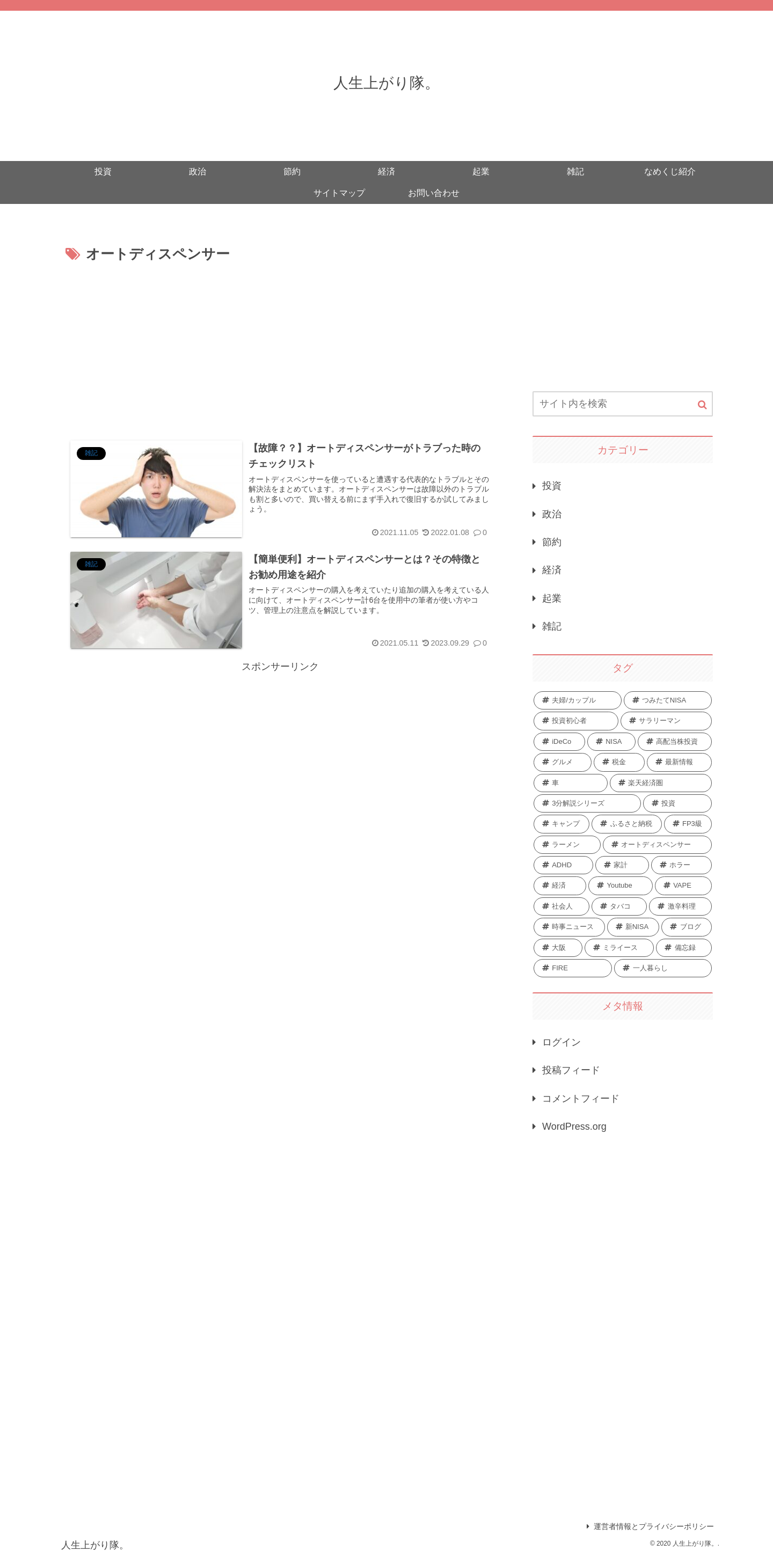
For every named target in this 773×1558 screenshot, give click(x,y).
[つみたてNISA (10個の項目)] (668, 700)
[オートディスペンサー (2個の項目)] (657, 845)
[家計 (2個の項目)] (622, 865)
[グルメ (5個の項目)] (563, 762)
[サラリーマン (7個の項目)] (666, 721)
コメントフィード (580, 1098)
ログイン (561, 1042)
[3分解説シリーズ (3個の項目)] (587, 803)
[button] (702, 405)
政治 (551, 514)
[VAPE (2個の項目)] (683, 885)
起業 (551, 598)
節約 (551, 542)
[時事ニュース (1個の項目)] (569, 927)
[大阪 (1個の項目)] (558, 948)
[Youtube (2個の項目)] (620, 885)
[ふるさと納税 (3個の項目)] (626, 824)
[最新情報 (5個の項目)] (679, 762)
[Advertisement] (280, 347)
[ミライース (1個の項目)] (619, 948)
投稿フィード (571, 1070)
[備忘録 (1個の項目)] (684, 948)
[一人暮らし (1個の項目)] (663, 968)
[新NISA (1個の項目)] (633, 927)
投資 (551, 485)
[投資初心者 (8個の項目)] (576, 721)
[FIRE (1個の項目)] (573, 968)
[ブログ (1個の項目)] (686, 927)
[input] (623, 403)
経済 (551, 570)
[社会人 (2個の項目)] (561, 906)
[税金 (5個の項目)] (619, 762)
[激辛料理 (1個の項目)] (680, 906)
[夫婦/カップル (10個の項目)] (578, 700)
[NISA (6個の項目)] (611, 742)
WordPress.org (574, 1126)
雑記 (551, 626)
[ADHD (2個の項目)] (563, 865)
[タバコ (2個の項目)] (619, 906)
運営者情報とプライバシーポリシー (650, 1526)
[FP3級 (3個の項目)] (688, 824)
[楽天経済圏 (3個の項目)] (661, 783)
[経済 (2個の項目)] (560, 885)
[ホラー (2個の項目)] (681, 865)
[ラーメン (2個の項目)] (567, 845)
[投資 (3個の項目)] (677, 803)
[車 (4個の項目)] (571, 783)
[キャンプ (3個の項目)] (561, 824)
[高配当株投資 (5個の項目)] (675, 742)
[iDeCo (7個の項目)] (559, 742)
